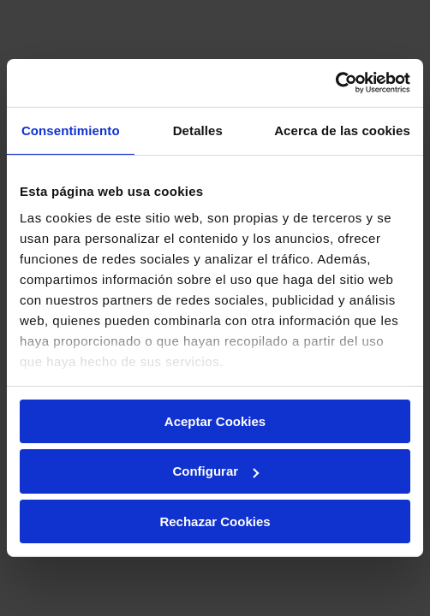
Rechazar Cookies (214, 521)
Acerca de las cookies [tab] (342, 129)
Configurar (215, 471)
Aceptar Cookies (215, 420)
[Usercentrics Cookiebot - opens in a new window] (335, 83)
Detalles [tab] (198, 129)
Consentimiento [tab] (70, 129)
